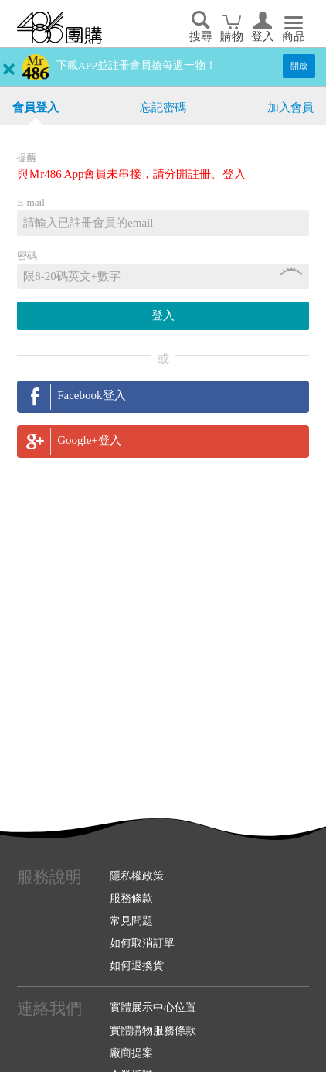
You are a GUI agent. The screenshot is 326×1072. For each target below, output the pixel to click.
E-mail (31, 202)
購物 (231, 36)
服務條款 (131, 898)
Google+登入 (89, 440)
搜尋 (200, 36)
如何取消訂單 (142, 943)
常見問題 (131, 920)
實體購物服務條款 (153, 1030)
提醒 (27, 157)
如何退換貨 (137, 965)
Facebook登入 (91, 395)
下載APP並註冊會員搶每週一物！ (136, 65)
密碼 (27, 255)
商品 (293, 36)
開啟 (298, 65)
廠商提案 (131, 1052)
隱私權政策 (137, 875)
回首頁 (59, 28)
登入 (262, 36)
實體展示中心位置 (153, 1007)
